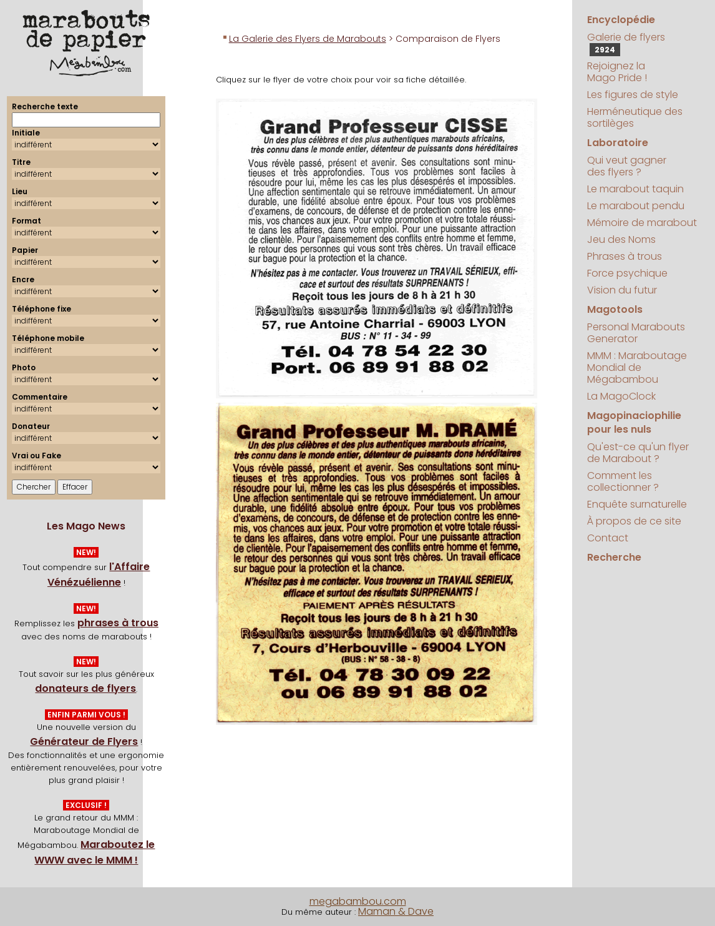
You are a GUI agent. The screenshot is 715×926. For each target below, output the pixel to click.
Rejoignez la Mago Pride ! (617, 72)
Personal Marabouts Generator (636, 333)
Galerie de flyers (626, 43)
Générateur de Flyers (84, 741)
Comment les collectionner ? (623, 481)
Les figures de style (632, 94)
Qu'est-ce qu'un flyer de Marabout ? (638, 453)
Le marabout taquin (635, 189)
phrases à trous (117, 623)
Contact (607, 538)
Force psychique (627, 273)
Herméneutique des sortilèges (635, 117)
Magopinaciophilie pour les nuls (634, 422)
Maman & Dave (396, 911)
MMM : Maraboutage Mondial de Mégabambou (637, 367)
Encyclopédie (621, 19)
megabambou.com (357, 901)
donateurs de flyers (85, 688)
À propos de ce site (634, 521)
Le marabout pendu (635, 206)
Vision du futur (622, 290)
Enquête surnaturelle (637, 504)
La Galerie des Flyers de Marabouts (307, 38)
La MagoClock (621, 396)
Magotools (615, 309)
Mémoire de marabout (642, 222)
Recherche (614, 557)
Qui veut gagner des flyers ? (626, 166)
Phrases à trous (624, 256)
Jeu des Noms (621, 239)
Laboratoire (617, 142)
